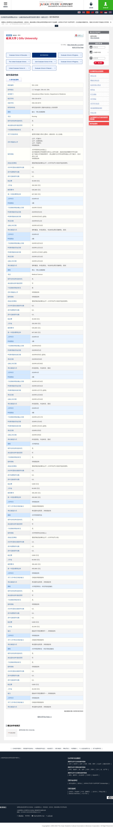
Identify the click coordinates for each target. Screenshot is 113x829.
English (77, 791)
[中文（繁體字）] (92, 12)
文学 (70, 764)
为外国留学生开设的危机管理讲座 (99, 118)
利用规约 (74, 748)
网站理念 (20, 815)
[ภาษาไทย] (110, 12)
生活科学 (81, 775)
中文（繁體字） (86, 791)
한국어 (95, 791)
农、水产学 (104, 769)
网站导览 (66, 748)
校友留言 (50, 748)
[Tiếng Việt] (101, 12)
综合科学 (95, 775)
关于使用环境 (97, 748)
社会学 (99, 764)
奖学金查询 (93, 123)
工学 (97, 769)
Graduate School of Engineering (70, 55)
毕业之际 (93, 113)
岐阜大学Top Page (78, 47)
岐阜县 (15, 35)
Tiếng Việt (102, 791)
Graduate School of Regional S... (71, 62)
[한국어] (97, 12)
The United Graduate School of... (19, 62)
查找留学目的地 (28, 748)
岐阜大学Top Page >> (45, 717)
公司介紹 (49, 815)
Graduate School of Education (18, 55)
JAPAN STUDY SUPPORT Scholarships (96, 783)
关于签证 (93, 99)
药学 (87, 769)
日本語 (71, 791)
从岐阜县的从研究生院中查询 (10, 758)
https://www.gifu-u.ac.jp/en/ (75, 45)
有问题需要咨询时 (96, 108)
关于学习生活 (94, 103)
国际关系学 (106, 764)
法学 (81, 764)
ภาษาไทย (84, 793)
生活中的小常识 (95, 85)
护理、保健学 (73, 769)
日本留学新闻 (17, 748)
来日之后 (93, 76)
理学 (92, 769)
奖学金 (92, 90)
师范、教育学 (73, 775)
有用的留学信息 (40, 748)
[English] (83, 12)
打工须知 (93, 94)
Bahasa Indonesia (74, 793)
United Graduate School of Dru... (19, 68)
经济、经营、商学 (89, 764)
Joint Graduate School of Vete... (44, 62)
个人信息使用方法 (84, 748)
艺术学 (88, 775)
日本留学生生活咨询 (96, 71)
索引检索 (58, 748)
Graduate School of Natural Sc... (44, 68)
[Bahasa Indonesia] (105, 12)
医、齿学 (81, 769)
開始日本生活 (94, 80)
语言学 (76, 764)
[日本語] (79, 12)
